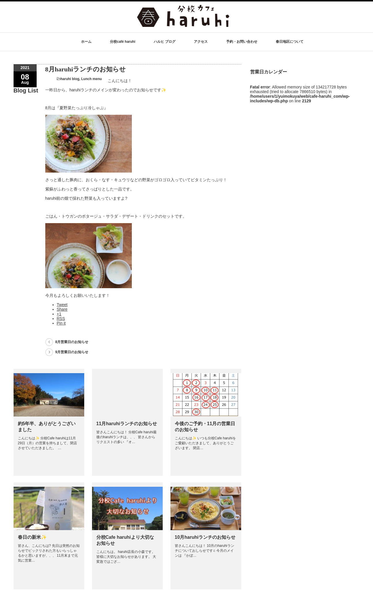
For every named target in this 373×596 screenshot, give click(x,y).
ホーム (86, 42)
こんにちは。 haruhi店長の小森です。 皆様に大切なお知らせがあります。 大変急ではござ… (126, 557)
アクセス (201, 42)
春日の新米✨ (32, 537)
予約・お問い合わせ (241, 42)
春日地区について (289, 42)
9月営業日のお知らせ (72, 352)
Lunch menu (91, 79)
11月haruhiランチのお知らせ (126, 423)
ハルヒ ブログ (164, 42)
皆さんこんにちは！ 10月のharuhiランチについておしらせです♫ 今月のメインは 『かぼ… (204, 551)
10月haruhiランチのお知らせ (205, 537)
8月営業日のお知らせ (72, 342)
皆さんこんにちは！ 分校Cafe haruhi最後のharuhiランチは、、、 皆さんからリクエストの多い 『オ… (126, 437)
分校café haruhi (122, 42)
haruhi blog (70, 79)
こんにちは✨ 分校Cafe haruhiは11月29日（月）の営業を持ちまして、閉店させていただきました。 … (47, 443)
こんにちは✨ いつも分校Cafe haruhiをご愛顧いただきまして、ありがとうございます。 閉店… (205, 443)
